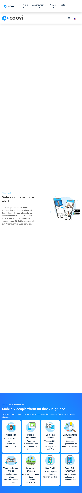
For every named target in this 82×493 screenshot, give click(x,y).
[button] (69, 18)
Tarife (62, 5)
